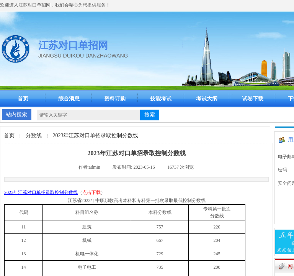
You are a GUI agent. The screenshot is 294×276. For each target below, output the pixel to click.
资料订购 (115, 99)
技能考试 (161, 99)
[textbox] (88, 115)
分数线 (34, 135)
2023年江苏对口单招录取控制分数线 (95, 135)
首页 (23, 99)
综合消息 (69, 99)
